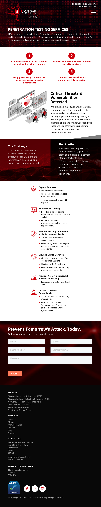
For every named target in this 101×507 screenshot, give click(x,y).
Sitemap (11, 433)
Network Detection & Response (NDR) (24, 402)
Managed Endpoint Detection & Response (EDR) (29, 399)
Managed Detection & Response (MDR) (25, 396)
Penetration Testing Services (20, 410)
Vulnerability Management (19, 407)
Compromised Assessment (19, 404)
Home (10, 419)
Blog (10, 430)
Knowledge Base (15, 425)
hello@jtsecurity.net (22, 457)
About (11, 422)
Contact (11, 427)
